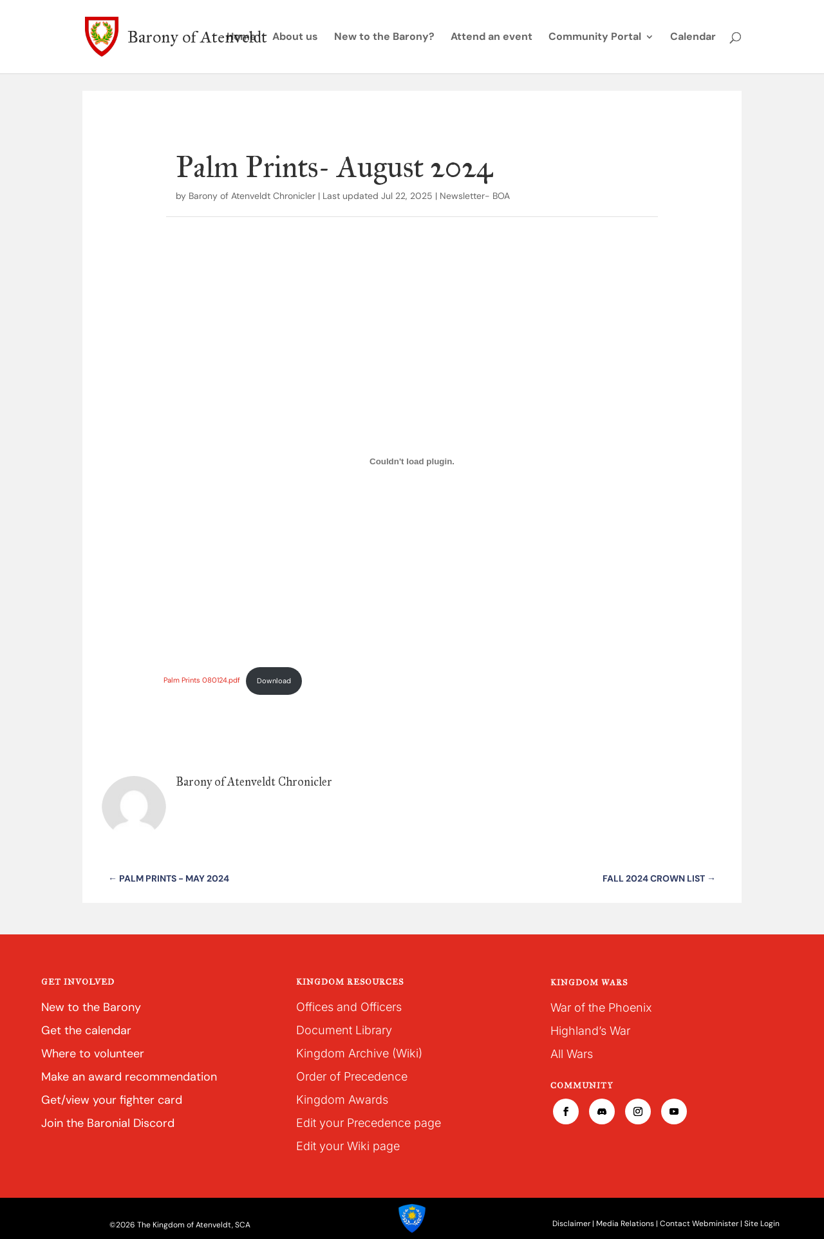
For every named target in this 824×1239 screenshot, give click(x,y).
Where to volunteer (92, 1053)
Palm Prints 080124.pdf (202, 680)
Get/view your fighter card (111, 1100)
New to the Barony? (384, 37)
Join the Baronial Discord (107, 1123)
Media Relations (625, 1223)
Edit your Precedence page (368, 1123)
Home (241, 37)
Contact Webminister (699, 1223)
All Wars (571, 1054)
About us (295, 37)
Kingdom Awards (342, 1099)
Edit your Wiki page (348, 1146)
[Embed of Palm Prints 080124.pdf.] (412, 461)
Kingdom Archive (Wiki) (359, 1053)
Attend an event (491, 37)
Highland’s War (590, 1030)
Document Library (344, 1030)
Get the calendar (86, 1030)
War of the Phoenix (601, 1007)
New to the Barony (91, 1007)
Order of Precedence (351, 1076)
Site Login (762, 1223)
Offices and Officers (349, 1007)
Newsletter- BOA (475, 196)
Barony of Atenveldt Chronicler (252, 196)
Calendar (693, 37)
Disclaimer (571, 1223)
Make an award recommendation (129, 1076)
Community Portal (594, 37)
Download (274, 680)
